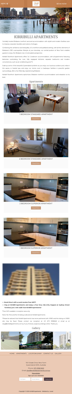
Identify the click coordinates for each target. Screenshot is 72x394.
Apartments (21, 353)
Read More (36, 119)
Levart (51, 391)
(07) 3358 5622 (39, 368)
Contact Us (48, 353)
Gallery (58, 353)
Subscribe (48, 379)
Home (12, 353)
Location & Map (35, 353)
